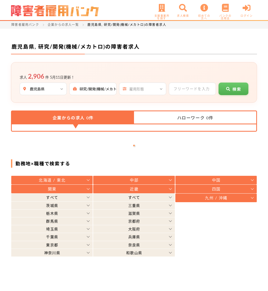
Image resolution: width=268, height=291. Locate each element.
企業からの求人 (73, 117)
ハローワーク (195, 117)
